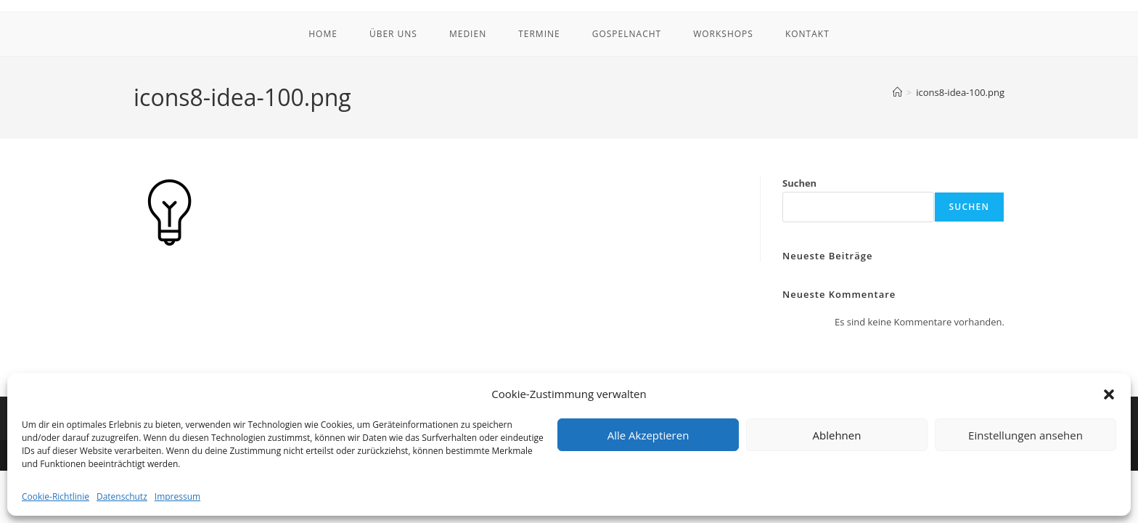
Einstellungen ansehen (1025, 435)
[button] (1109, 394)
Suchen (799, 183)
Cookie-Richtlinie (55, 496)
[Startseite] (897, 92)
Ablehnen (837, 435)
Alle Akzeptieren (648, 435)
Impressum (177, 496)
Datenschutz (122, 496)
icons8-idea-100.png (960, 92)
